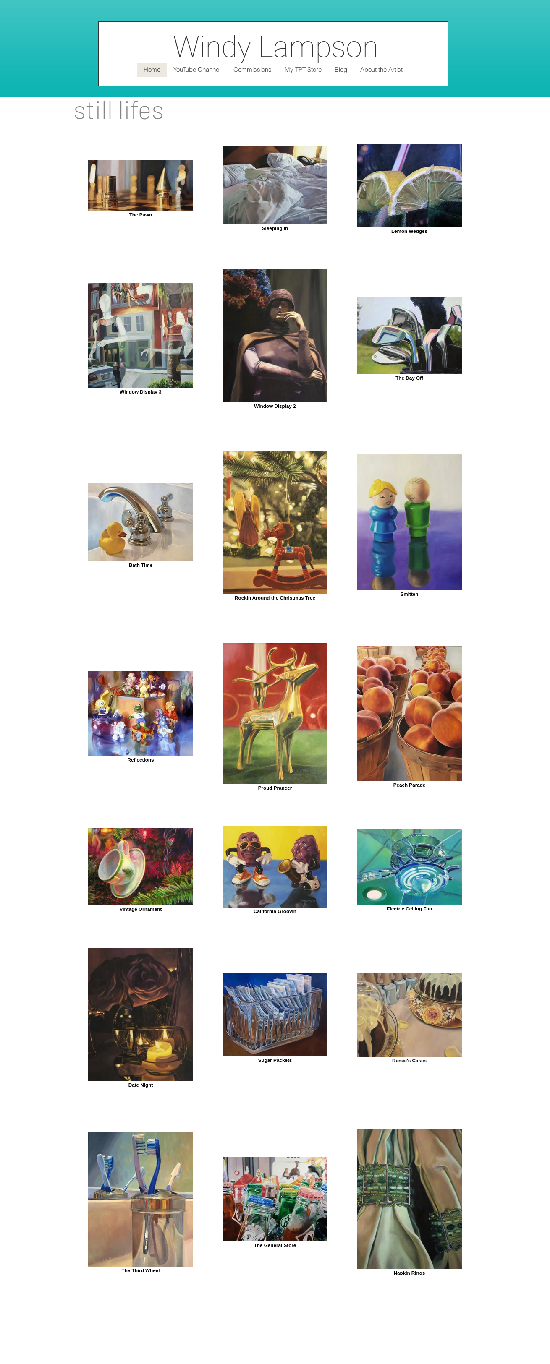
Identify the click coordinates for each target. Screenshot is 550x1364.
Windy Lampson (275, 47)
